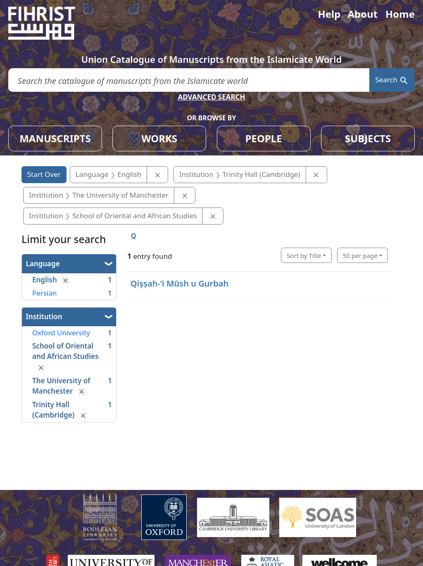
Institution (44, 316)
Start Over (44, 174)
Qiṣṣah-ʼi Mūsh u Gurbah (180, 283)
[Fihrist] (49, 23)
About (362, 14)
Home (400, 14)
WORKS (159, 138)
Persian (44, 293)
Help (329, 14)
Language (43, 263)
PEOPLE (263, 138)
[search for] (189, 80)
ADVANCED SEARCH (211, 97)
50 (360, 255)
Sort (304, 255)
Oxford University (61, 332)
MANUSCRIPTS (55, 138)
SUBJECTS (368, 138)
